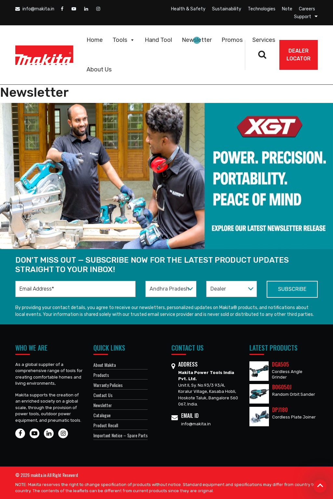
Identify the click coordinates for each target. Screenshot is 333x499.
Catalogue (102, 415)
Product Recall (105, 425)
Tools (124, 40)
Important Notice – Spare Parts (120, 435)
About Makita (104, 364)
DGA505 (280, 364)
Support (302, 16)
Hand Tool (158, 40)
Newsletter (197, 40)
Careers (307, 9)
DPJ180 (280, 410)
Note (287, 9)
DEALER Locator (298, 55)
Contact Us (103, 395)
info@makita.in (34, 9)
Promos (232, 40)
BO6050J (281, 387)
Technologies (261, 9)
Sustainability (226, 9)
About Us (99, 69)
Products (101, 374)
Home (95, 40)
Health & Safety (188, 9)
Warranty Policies (108, 384)
